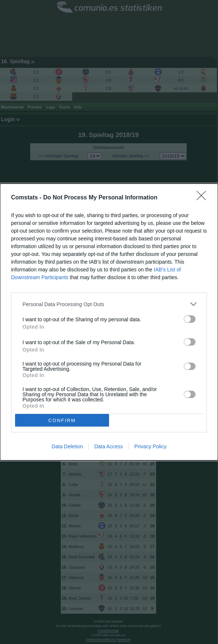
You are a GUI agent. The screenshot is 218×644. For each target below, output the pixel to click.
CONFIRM (62, 420)
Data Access (108, 446)
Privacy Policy (150, 446)
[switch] (190, 319)
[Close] (204, 198)
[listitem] (109, 304)
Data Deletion (67, 446)
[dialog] (109, 322)
